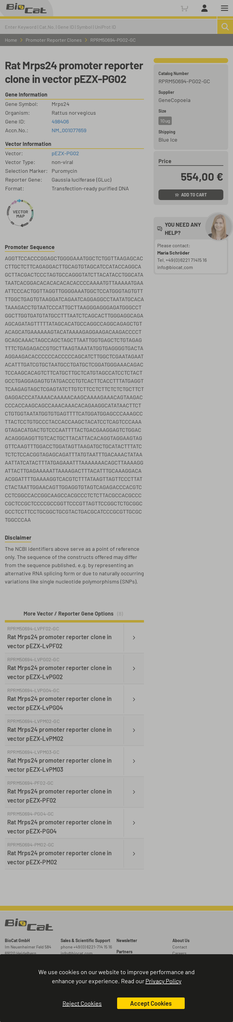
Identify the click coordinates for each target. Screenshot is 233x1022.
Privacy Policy (163, 980)
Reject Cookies (82, 1003)
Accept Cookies (151, 1003)
